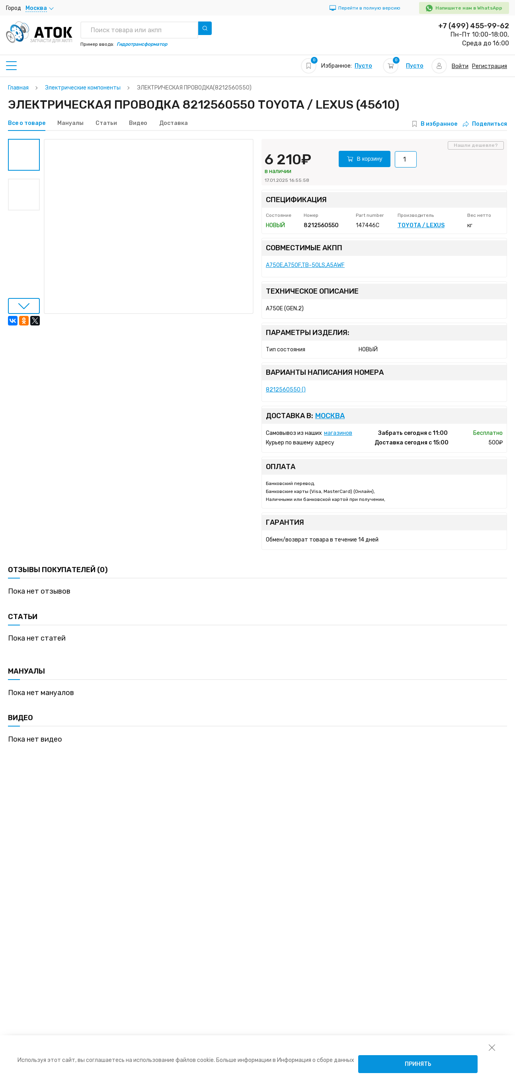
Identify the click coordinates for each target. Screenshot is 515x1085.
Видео (138, 123)
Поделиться (485, 124)
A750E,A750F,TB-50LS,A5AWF (305, 265)
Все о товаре (26, 123)
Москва (330, 416)
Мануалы (70, 123)
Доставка (173, 123)
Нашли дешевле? (476, 145)
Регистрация (489, 66)
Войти (460, 66)
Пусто (363, 65)
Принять (418, 1064)
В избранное (439, 124)
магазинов (338, 433)
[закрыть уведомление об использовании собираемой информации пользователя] (491, 1047)
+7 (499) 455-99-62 (473, 25)
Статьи (106, 123)
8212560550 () (286, 389)
